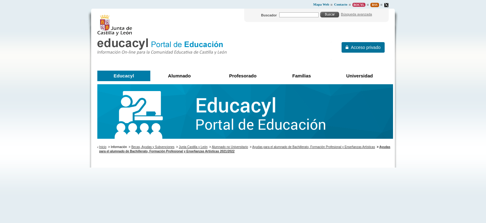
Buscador (269, 15)
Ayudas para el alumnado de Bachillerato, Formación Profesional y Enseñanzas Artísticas (313, 147)
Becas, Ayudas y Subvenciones (153, 147)
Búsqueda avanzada (356, 14)
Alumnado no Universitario (230, 147)
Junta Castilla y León (193, 147)
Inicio (102, 147)
